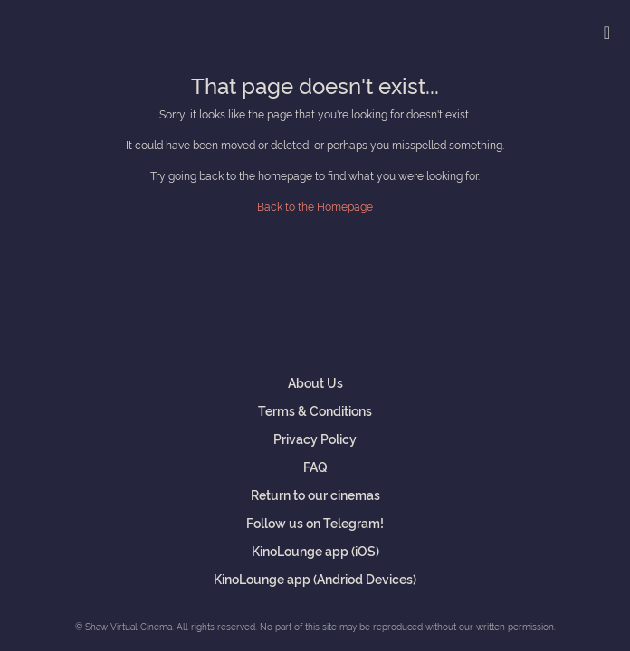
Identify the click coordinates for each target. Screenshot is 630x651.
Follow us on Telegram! (315, 522)
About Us (315, 382)
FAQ (315, 466)
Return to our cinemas (315, 494)
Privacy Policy (315, 438)
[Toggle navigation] (607, 31)
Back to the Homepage (315, 205)
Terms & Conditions (315, 410)
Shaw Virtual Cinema (77, 28)
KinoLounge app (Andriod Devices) (315, 578)
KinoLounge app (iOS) (315, 550)
